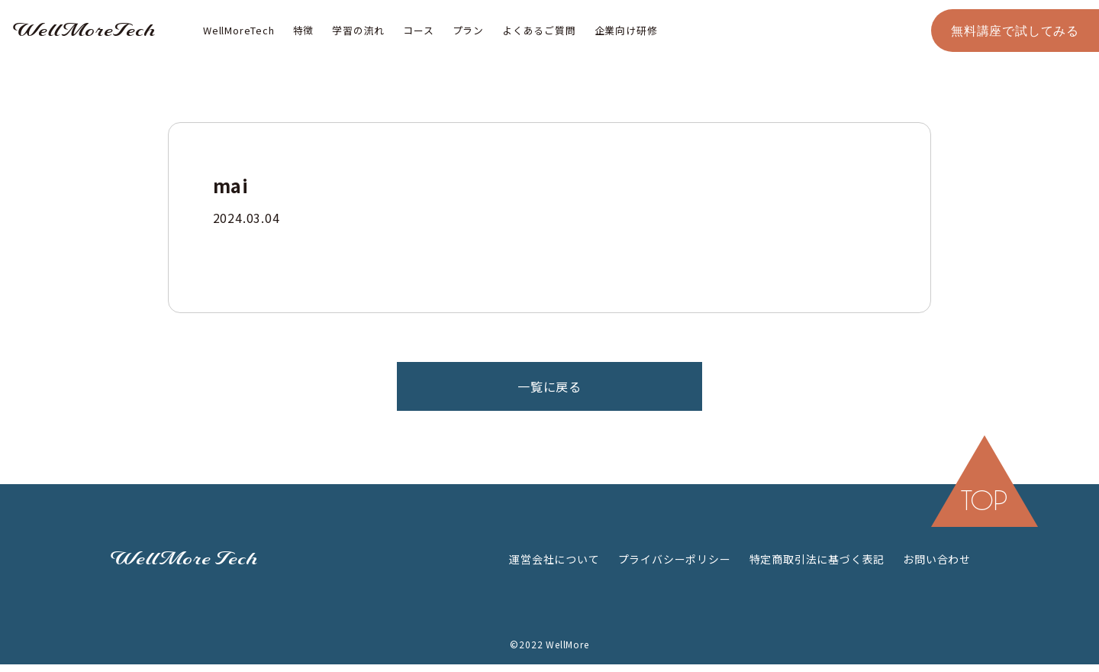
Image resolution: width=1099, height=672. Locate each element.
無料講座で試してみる (1015, 30)
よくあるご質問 (539, 30)
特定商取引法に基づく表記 (817, 559)
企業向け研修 (626, 30)
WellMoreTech (84, 30)
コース (418, 30)
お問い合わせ (937, 559)
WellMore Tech (184, 559)
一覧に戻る (549, 386)
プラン (468, 30)
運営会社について (554, 559)
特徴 (303, 30)
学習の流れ (358, 30)
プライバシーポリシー (674, 559)
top (984, 500)
